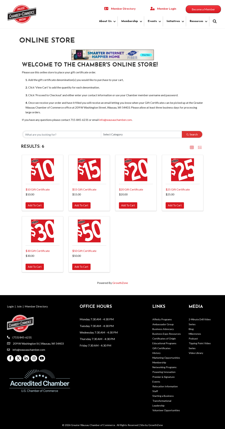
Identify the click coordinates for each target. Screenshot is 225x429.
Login (10, 306)
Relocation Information (165, 386)
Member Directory (36, 306)
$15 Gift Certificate (84, 189)
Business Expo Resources (166, 333)
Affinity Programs (162, 319)
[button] (191, 147)
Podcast (193, 338)
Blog (191, 329)
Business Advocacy (163, 329)
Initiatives (173, 21)
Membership (129, 21)
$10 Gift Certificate (38, 189)
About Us (105, 21)
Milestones (195, 333)
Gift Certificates (161, 348)
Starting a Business (163, 395)
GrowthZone (120, 282)
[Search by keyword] (62, 134)
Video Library (196, 352)
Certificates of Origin (164, 338)
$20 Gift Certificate (131, 189)
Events (152, 21)
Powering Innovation (163, 371)
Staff (155, 391)
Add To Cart (35, 205)
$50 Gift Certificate (84, 250)
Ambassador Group (163, 324)
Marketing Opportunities (166, 357)
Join (19, 306)
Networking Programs (164, 367)
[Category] (141, 134)
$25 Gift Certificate (178, 189)
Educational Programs (164, 343)
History (156, 352)
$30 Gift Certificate (38, 250)
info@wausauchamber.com (115, 119)
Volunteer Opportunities (166, 410)
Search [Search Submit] (192, 134)
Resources (196, 21)
